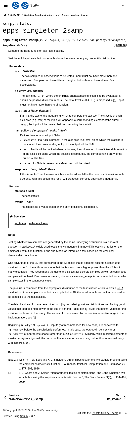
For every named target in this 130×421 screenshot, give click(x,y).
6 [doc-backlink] (24, 359)
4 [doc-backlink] (19, 359)
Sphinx (24, 416)
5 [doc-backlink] (21, 359)
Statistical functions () (42, 15)
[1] (114, 100)
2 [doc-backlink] (15, 359)
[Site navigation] (6, 5)
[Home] (5, 15)
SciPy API (15, 15)
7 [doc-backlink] (26, 359)
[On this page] (124, 5)
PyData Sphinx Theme (105, 413)
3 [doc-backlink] (17, 359)
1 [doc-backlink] (12, 359)
